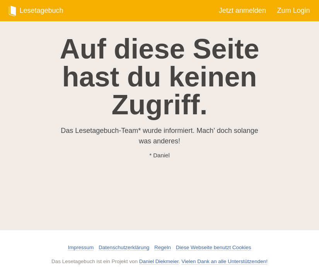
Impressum (81, 247)
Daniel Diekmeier (159, 261)
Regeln (162, 247)
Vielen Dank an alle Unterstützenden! (224, 261)
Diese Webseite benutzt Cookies (213, 247)
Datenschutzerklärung (124, 247)
